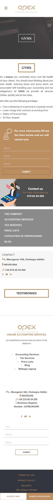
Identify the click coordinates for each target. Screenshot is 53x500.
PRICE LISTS (11, 230)
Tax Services (27, 358)
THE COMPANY (13, 214)
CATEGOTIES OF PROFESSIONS (23, 236)
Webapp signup (27, 369)
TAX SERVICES (13, 225)
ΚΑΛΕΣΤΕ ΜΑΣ (13, 496)
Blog (27, 365)
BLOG (7, 241)
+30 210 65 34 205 (15, 270)
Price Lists (27, 361)
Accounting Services (27, 354)
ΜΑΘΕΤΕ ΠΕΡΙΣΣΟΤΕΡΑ (39, 496)
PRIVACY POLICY (26, 480)
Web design (21, 490)
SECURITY (26, 485)
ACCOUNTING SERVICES (18, 219)
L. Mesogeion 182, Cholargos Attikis (24, 259)
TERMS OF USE (26, 475)
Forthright (32, 490)
